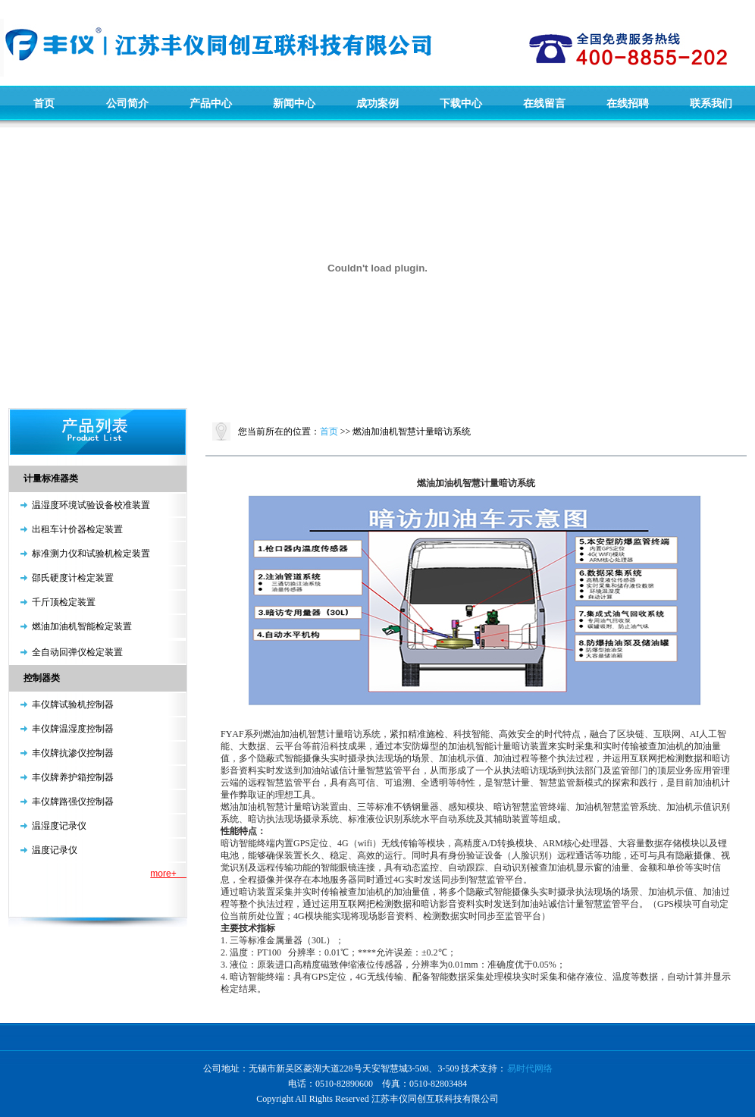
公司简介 (127, 103)
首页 (44, 103)
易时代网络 (530, 1068)
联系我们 (711, 103)
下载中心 (461, 103)
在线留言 (544, 103)
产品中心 (211, 103)
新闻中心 (294, 103)
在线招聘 (627, 103)
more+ (168, 873)
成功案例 (377, 103)
